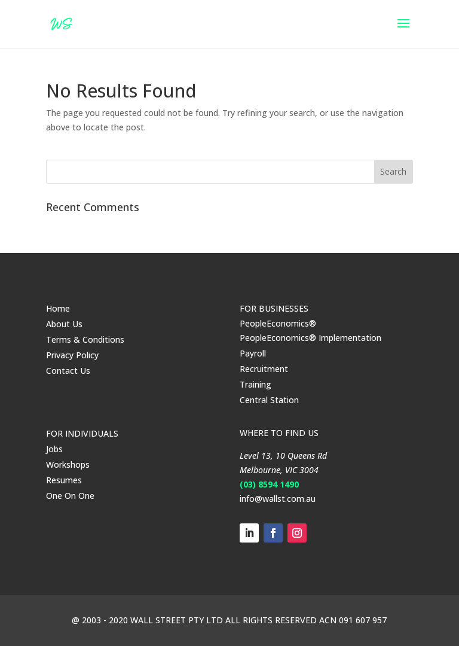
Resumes (64, 480)
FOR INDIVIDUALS (82, 433)
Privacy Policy (72, 355)
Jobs (54, 449)
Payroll (253, 353)
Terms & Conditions (85, 339)
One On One (70, 495)
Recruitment (264, 368)
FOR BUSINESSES (274, 308)
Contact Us (68, 370)
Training (255, 384)
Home (58, 308)
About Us (64, 324)
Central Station (269, 400)
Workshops (68, 464)
